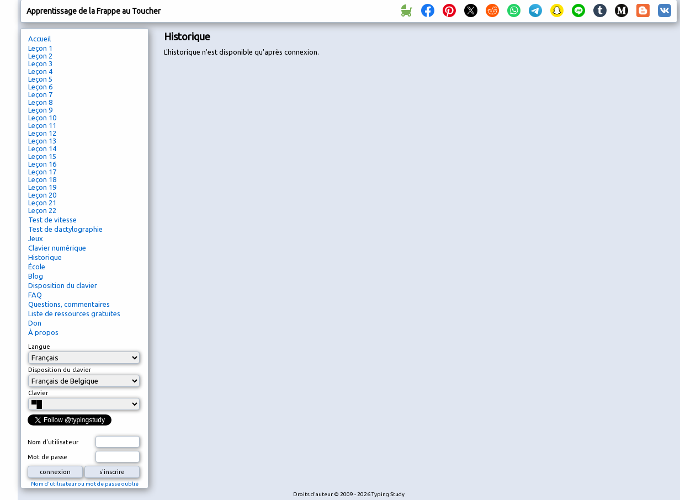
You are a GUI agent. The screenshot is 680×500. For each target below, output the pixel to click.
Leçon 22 (42, 210)
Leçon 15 (42, 156)
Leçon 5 (40, 79)
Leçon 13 (42, 141)
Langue (39, 346)
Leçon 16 (42, 164)
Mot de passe (47, 457)
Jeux (35, 238)
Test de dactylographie (65, 229)
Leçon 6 (40, 87)
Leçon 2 (40, 56)
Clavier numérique (57, 248)
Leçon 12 (42, 133)
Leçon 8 (40, 102)
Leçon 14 (42, 148)
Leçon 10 (42, 117)
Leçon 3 (40, 63)
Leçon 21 (42, 202)
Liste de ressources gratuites (74, 313)
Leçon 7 (40, 94)
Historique (45, 257)
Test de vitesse (52, 220)
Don (34, 323)
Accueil (39, 38)
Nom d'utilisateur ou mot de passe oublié (85, 484)
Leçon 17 (42, 171)
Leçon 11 (42, 125)
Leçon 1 (40, 48)
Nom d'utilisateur (53, 442)
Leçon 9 (40, 110)
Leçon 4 (40, 71)
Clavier (38, 393)
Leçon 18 (42, 179)
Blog (35, 276)
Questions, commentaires (69, 304)
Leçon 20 (42, 195)
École (36, 266)
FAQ (35, 295)
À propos (43, 332)
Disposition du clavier (62, 285)
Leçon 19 (42, 187)
